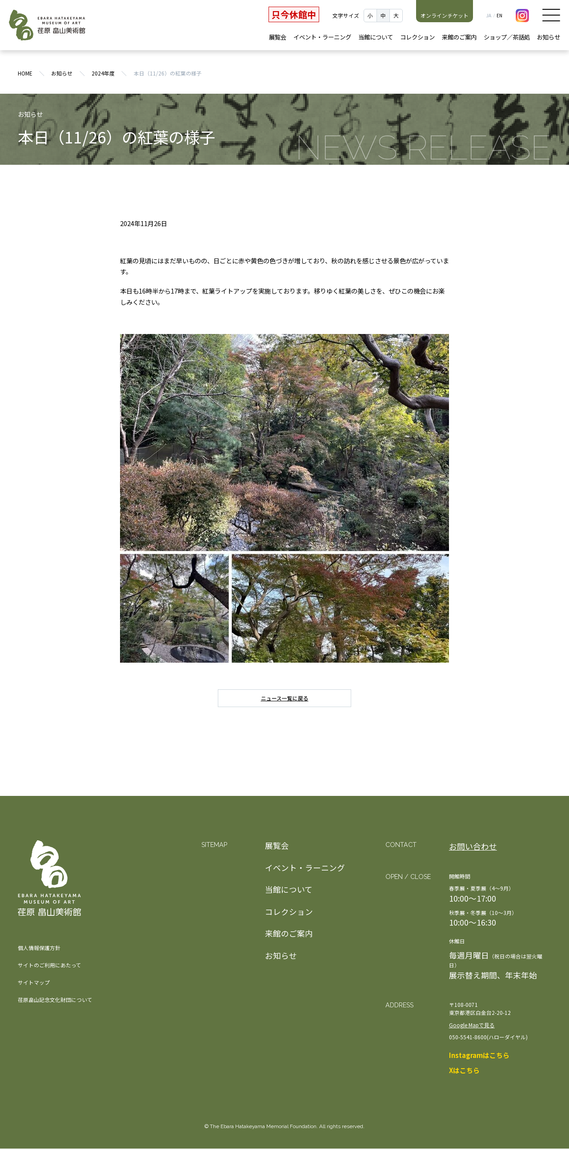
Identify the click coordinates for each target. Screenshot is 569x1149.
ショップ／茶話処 (507, 36)
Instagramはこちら (479, 1055)
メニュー (551, 15)
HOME (25, 73)
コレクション (417, 36)
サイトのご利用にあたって (49, 965)
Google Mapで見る (472, 1025)
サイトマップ (34, 982)
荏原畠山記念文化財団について (55, 1000)
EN (499, 15)
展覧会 (277, 36)
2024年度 (103, 73)
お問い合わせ (473, 846)
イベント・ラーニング (322, 36)
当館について (375, 36)
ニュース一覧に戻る (285, 699)
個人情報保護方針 (39, 948)
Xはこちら (464, 1071)
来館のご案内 (459, 36)
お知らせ (548, 36)
